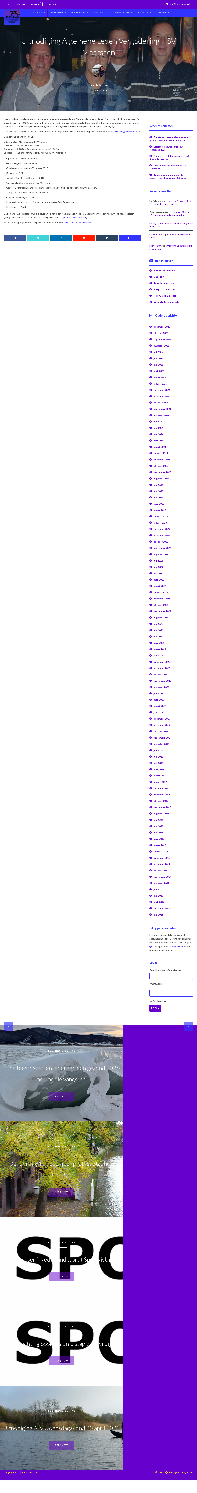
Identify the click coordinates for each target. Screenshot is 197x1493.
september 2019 (162, 737)
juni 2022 (158, 567)
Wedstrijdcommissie (167, 302)
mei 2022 (158, 573)
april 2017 (159, 902)
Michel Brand (156, 245)
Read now (61, 1096)
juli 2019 (158, 750)
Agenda (35, 4)
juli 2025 (158, 352)
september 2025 (162, 339)
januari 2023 (160, 522)
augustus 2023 (161, 478)
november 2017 (162, 864)
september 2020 (162, 680)
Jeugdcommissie (164, 283)
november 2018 (162, 794)
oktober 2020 (161, 674)
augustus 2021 (161, 617)
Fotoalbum (50, 4)
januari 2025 (160, 383)
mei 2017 (158, 895)
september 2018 (162, 807)
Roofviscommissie (165, 295)
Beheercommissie (165, 270)
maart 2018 (160, 845)
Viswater (143, 13)
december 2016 (162, 908)
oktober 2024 (161, 402)
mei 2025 (158, 364)
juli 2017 (158, 889)
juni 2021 (158, 630)
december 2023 (162, 459)
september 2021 (162, 611)
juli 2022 (158, 560)
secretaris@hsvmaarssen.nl (126, 131)
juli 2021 (158, 623)
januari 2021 (160, 655)
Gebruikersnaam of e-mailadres (165, 970)
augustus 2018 (161, 813)
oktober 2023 (161, 465)
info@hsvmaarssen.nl (180, 4)
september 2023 (162, 472)
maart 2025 (160, 377)
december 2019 (162, 718)
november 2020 (162, 668)
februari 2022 (161, 592)
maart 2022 (160, 586)
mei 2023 (158, 497)
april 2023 (159, 503)
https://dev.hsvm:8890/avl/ (77, 222)
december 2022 (162, 529)
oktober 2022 (161, 541)
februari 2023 (161, 516)
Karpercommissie (164, 289)
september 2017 (162, 876)
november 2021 (162, 598)
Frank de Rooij (156, 234)
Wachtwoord (156, 983)
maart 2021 (160, 649)
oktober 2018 (161, 801)
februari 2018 (161, 851)
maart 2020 (160, 706)
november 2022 (162, 535)
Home (8, 4)
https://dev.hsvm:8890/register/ (76, 217)
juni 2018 (158, 826)
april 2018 (159, 838)
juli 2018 (158, 819)
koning (152, 223)
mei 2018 (158, 832)
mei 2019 (158, 763)
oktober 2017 (161, 870)
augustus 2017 (161, 883)
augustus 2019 (161, 744)
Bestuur (159, 276)
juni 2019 (158, 756)
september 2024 (162, 409)
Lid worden (21, 4)
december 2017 (162, 857)
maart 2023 (160, 510)
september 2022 (162, 548)
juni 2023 (158, 491)
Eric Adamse (98, 85)
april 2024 (159, 440)
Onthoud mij (159, 1000)
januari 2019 (160, 782)
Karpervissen (78, 13)
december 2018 (162, 788)
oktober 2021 (161, 605)
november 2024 (162, 396)
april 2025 (159, 371)
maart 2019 (160, 775)
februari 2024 (161, 453)
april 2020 (159, 699)
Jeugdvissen (100, 13)
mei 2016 (158, 914)
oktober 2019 (161, 731)
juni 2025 (158, 358)
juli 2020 (158, 693)
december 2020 (162, 661)
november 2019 (162, 725)
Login (155, 1008)
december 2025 (162, 326)
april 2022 (159, 579)
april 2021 (159, 642)
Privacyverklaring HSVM (181, 1475)
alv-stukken (178, 946)
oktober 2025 (161, 333)
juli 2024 (158, 421)
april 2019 (159, 769)
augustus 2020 (161, 687)
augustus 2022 (161, 554)
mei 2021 (158, 636)
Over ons (161, 13)
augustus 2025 (161, 345)
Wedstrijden (122, 13)
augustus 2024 (161, 415)
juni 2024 (158, 428)
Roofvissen (56, 13)
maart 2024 (160, 446)
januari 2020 (160, 712)
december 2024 (162, 390)
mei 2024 (158, 434)
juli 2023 (158, 484)
